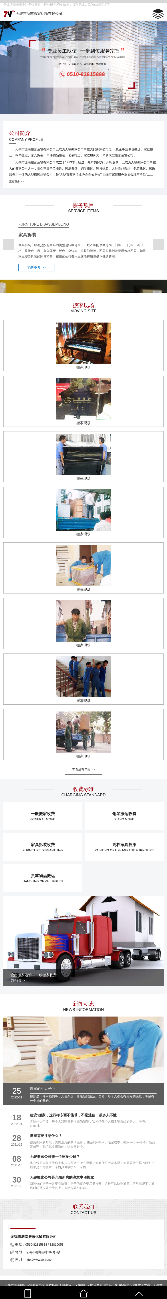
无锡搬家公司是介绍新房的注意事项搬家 (62, 1177)
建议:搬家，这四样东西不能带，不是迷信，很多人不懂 (73, 1115)
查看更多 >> (16, 181)
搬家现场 (83, 367)
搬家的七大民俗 (42, 1088)
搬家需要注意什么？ (46, 1136)
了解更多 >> (36, 267)
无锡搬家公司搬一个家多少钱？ (55, 1156)
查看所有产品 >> (83, 769)
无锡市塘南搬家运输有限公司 (39, 13)
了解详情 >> (17, 980)
